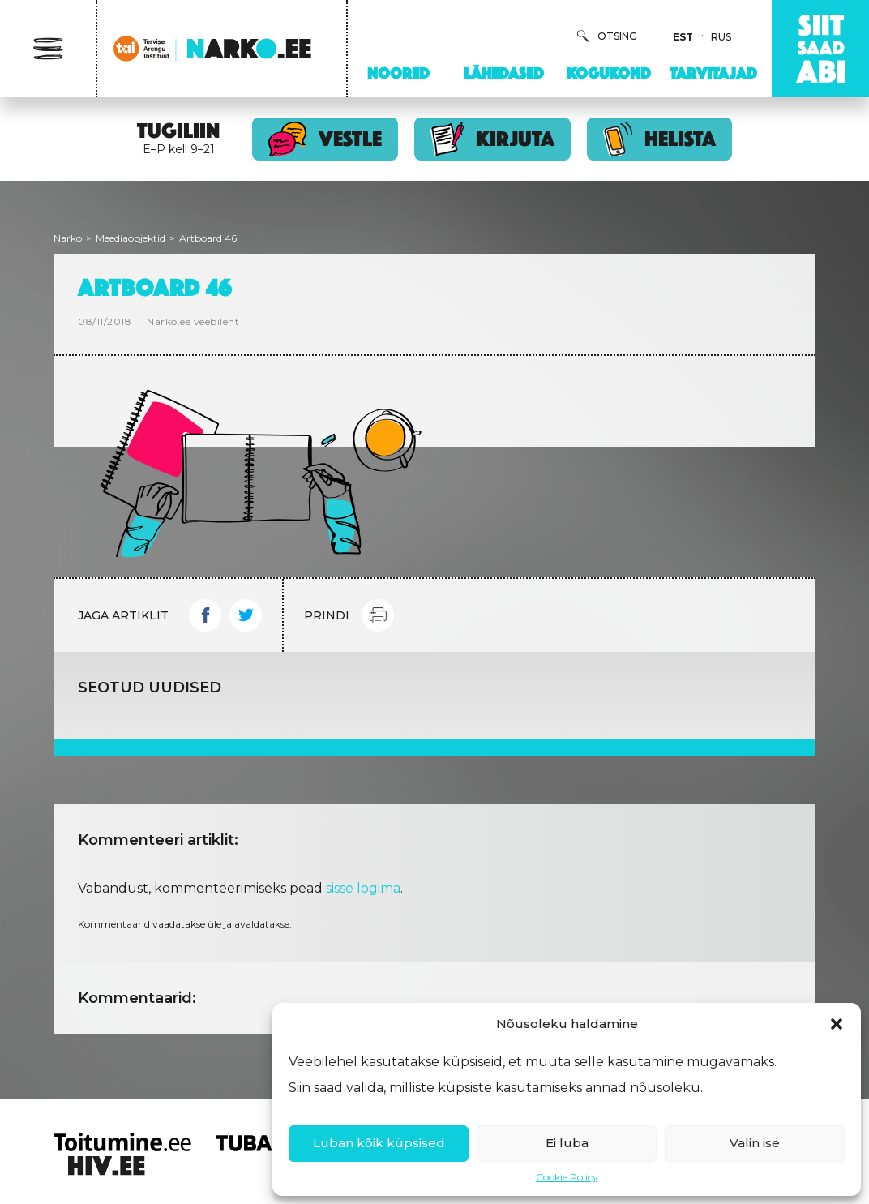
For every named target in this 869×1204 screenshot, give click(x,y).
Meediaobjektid (130, 238)
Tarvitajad (713, 73)
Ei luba (567, 1142)
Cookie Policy (567, 1177)
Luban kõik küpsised (379, 1142)
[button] (836, 1024)
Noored (398, 73)
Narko (68, 238)
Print (378, 615)
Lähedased (504, 73)
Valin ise (755, 1142)
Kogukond (609, 73)
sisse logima (363, 888)
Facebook (205, 615)
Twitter (245, 615)
